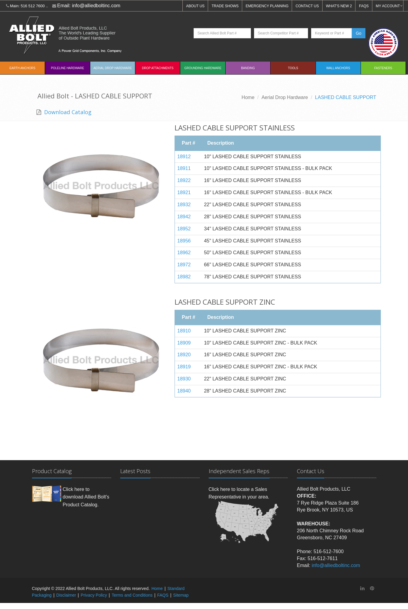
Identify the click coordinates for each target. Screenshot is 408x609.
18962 (184, 252)
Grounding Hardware (202, 68)
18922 (184, 180)
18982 (184, 276)
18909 (184, 342)
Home (248, 97)
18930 (184, 378)
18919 (184, 366)
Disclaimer (66, 595)
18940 (184, 390)
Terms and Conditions (132, 595)
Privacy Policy (94, 595)
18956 (184, 240)
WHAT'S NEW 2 (339, 6)
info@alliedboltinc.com (96, 5)
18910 (184, 330)
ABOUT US (195, 6)
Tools (293, 68)
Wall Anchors (338, 68)
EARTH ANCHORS (22, 68)
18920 (184, 354)
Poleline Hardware (67, 68)
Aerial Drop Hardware (112, 68)
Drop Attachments (157, 68)
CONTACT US (307, 6)
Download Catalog (67, 112)
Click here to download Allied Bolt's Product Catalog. (86, 497)
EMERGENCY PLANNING (267, 6)
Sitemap (180, 595)
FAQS (364, 6)
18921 (184, 192)
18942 (184, 216)
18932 (184, 204)
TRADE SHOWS (225, 6)
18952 (184, 228)
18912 (184, 156)
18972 (184, 264)
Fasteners (383, 68)
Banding (248, 68)
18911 (184, 168)
